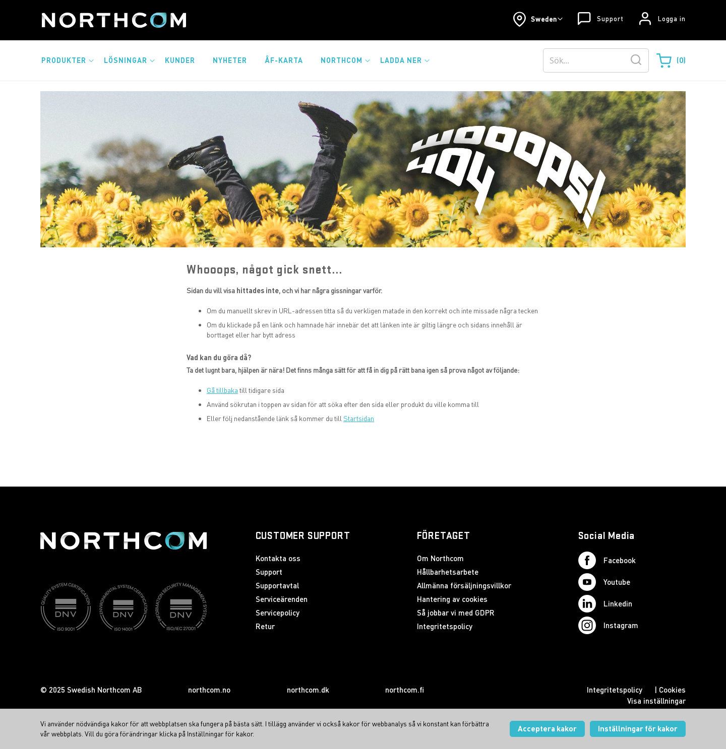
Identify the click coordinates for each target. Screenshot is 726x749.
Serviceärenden (282, 598)
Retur (265, 626)
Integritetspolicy (444, 626)
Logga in (672, 19)
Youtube (604, 582)
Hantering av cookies (452, 598)
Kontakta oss (278, 558)
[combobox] (596, 60)
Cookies (672, 689)
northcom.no (209, 689)
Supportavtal (277, 585)
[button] (538, 19)
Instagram (608, 625)
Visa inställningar (656, 700)
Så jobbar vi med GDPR (456, 612)
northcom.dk (308, 689)
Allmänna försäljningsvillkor (464, 585)
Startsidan (358, 418)
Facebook (607, 560)
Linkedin (605, 603)
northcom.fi (404, 689)
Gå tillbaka (222, 390)
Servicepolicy (277, 612)
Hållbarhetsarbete (447, 571)
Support (610, 19)
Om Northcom (440, 558)
